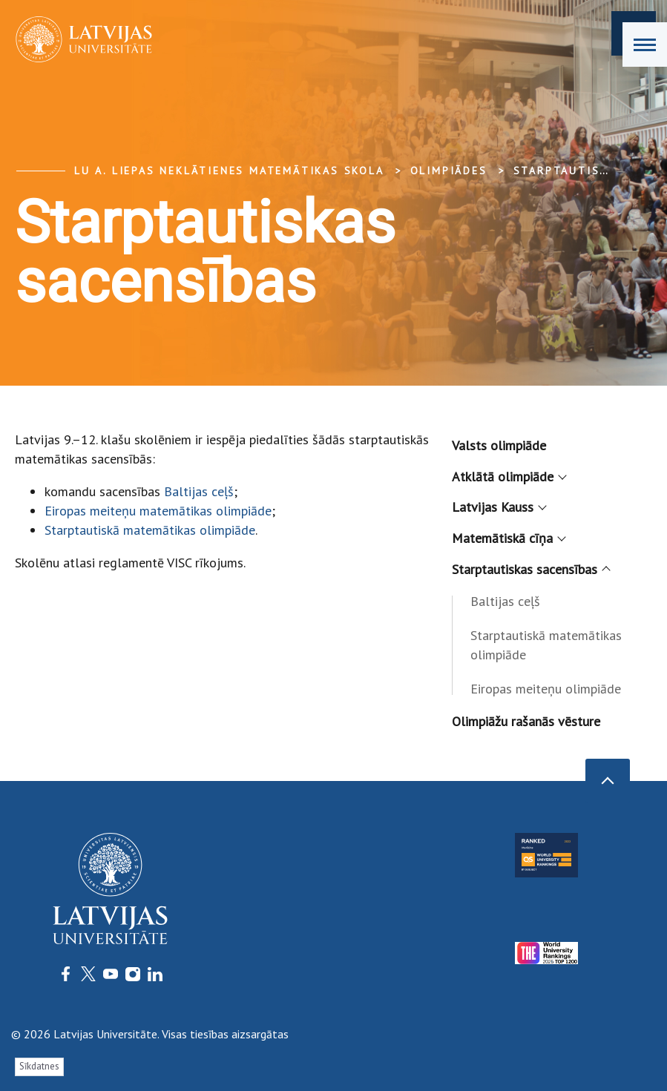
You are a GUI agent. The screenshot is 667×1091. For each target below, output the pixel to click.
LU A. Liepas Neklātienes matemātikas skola (229, 170)
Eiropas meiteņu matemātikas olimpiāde (158, 510)
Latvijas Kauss (498, 506)
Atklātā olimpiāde (508, 476)
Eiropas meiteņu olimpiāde (545, 688)
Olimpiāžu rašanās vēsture (526, 721)
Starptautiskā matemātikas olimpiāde (150, 529)
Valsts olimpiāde (499, 445)
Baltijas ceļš (199, 491)
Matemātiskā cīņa (508, 538)
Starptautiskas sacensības (530, 569)
